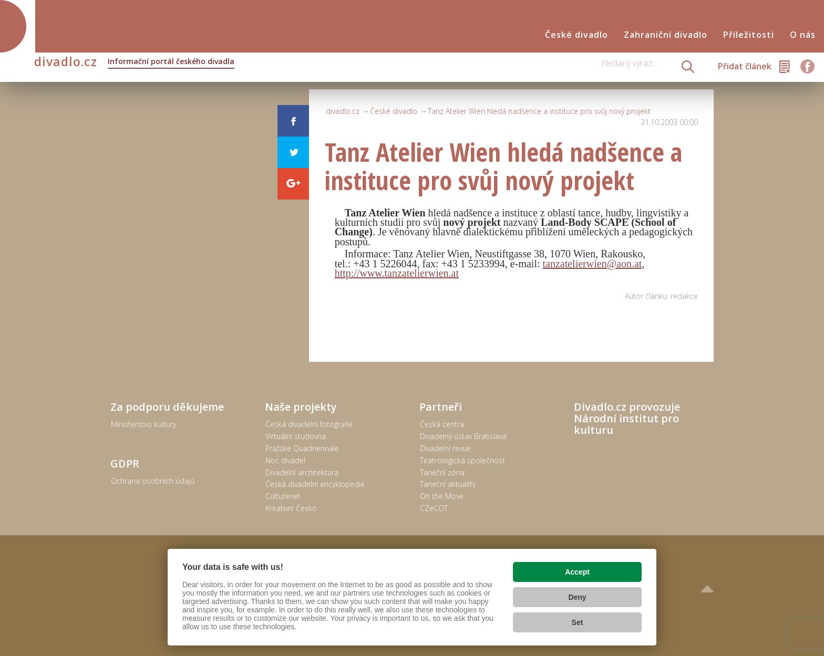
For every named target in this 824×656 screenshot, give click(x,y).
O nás (803, 34)
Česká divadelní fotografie (309, 424)
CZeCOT (434, 508)
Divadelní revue (445, 448)
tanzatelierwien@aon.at (592, 263)
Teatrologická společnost (462, 460)
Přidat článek (744, 66)
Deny (577, 597)
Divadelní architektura (301, 472)
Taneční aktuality (448, 484)
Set (577, 622)
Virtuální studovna (295, 436)
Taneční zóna (442, 472)
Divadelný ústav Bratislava (463, 436)
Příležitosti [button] (748, 34)
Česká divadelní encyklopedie (315, 484)
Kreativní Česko (291, 508)
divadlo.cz (134, 62)
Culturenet (283, 496)
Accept (577, 572)
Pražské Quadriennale (302, 448)
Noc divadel (285, 460)
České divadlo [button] (576, 34)
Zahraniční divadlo (665, 34)
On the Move (442, 496)
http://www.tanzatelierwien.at (397, 273)
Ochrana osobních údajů (152, 481)
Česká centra (442, 424)
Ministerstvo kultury (143, 424)
